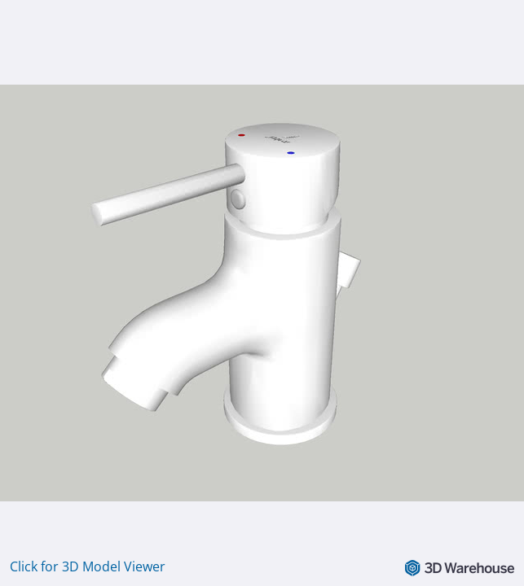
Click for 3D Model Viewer (87, 566)
